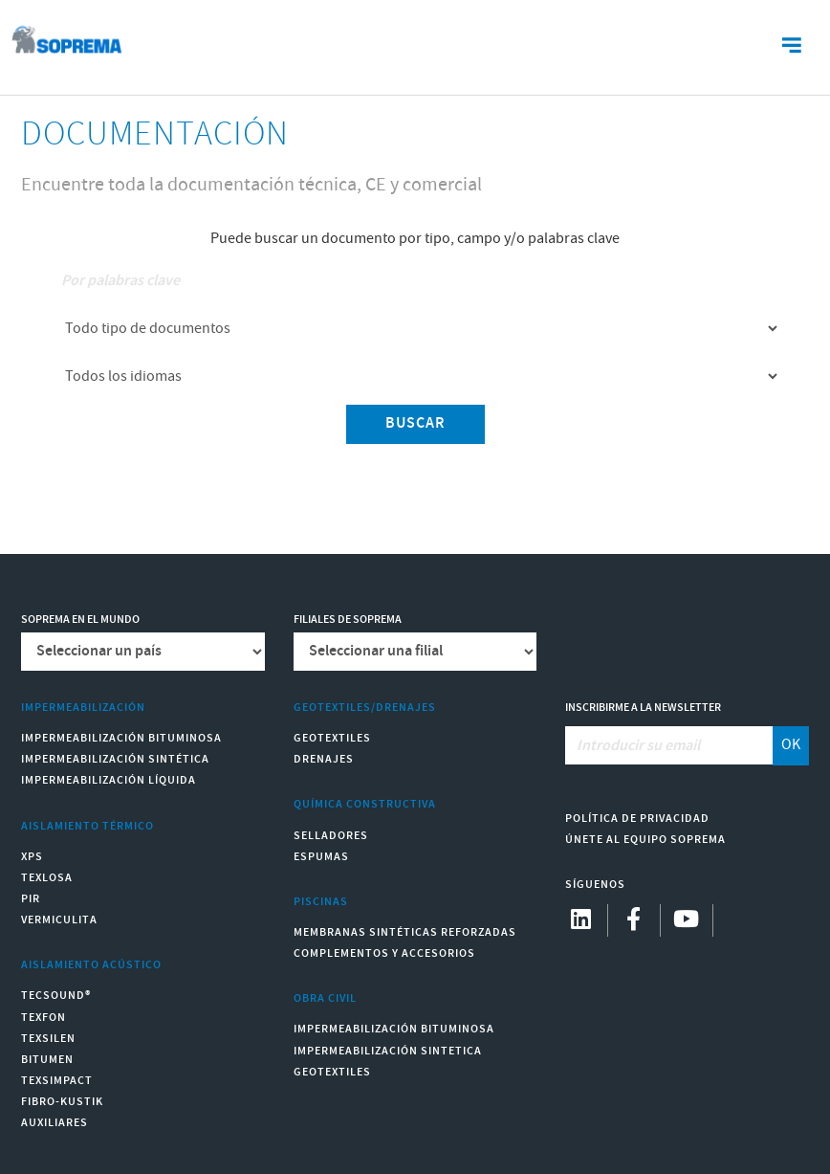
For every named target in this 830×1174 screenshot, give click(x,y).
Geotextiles (332, 738)
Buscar (415, 423)
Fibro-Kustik (62, 1102)
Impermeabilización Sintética (115, 759)
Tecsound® (56, 995)
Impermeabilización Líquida (108, 780)
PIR (30, 899)
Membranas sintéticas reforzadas (405, 932)
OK (790, 745)
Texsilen (48, 1038)
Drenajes (324, 759)
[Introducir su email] (669, 745)
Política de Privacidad (637, 818)
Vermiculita (59, 920)
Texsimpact (57, 1081)
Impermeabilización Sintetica (388, 1051)
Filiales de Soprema (348, 619)
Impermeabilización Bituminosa (121, 738)
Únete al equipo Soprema (645, 839)
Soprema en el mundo (80, 619)
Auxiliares (54, 1123)
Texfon (43, 1017)
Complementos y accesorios (384, 953)
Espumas (321, 857)
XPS (32, 857)
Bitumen (47, 1060)
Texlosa (47, 878)
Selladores (331, 836)
